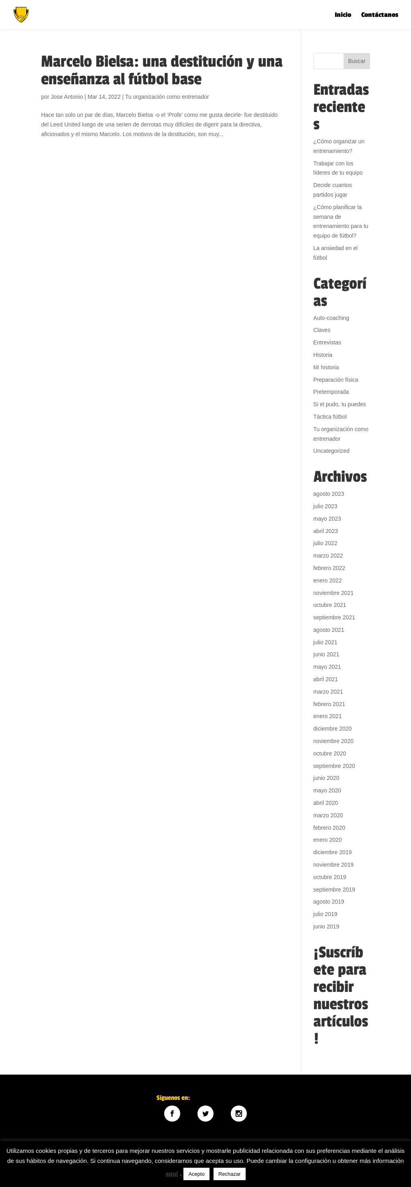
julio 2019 (325, 914)
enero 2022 (327, 580)
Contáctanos (379, 15)
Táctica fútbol (330, 416)
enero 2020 (327, 840)
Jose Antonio (67, 97)
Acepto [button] (196, 1174)
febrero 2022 (329, 568)
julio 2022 (325, 543)
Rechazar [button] (229, 1174)
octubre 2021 (329, 605)
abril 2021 (325, 679)
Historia (322, 355)
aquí (171, 1173)
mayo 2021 (327, 667)
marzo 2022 (328, 555)
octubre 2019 (329, 877)
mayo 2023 (327, 518)
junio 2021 (326, 654)
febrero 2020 (329, 828)
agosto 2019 (328, 901)
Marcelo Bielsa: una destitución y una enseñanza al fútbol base (162, 70)
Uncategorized (331, 451)
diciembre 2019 (332, 852)
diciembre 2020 (332, 728)
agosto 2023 (328, 494)
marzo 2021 (328, 691)
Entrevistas (327, 342)
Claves (322, 330)
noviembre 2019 (333, 864)
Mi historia (326, 367)
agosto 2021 (328, 630)
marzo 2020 (328, 815)
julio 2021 (325, 642)
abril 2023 (325, 531)
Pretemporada (331, 392)
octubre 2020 (329, 753)
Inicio (343, 15)
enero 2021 (327, 716)
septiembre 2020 (334, 766)
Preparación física (335, 380)
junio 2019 (326, 926)
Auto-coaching (331, 318)
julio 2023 (325, 506)
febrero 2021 (329, 704)
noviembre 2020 (333, 741)
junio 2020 (326, 778)
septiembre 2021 (334, 617)
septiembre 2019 (334, 889)
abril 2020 (325, 803)
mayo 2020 (327, 790)
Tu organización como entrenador (167, 97)
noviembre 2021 (333, 593)
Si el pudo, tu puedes (339, 404)
